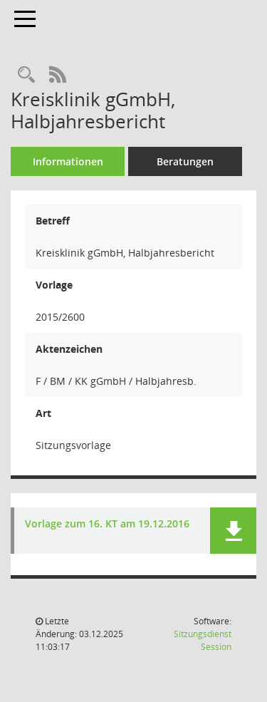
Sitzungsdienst (202, 640)
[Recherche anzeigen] (26, 75)
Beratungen (185, 161)
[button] (233, 530)
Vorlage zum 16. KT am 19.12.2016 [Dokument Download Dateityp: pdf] (107, 524)
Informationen (68, 161)
